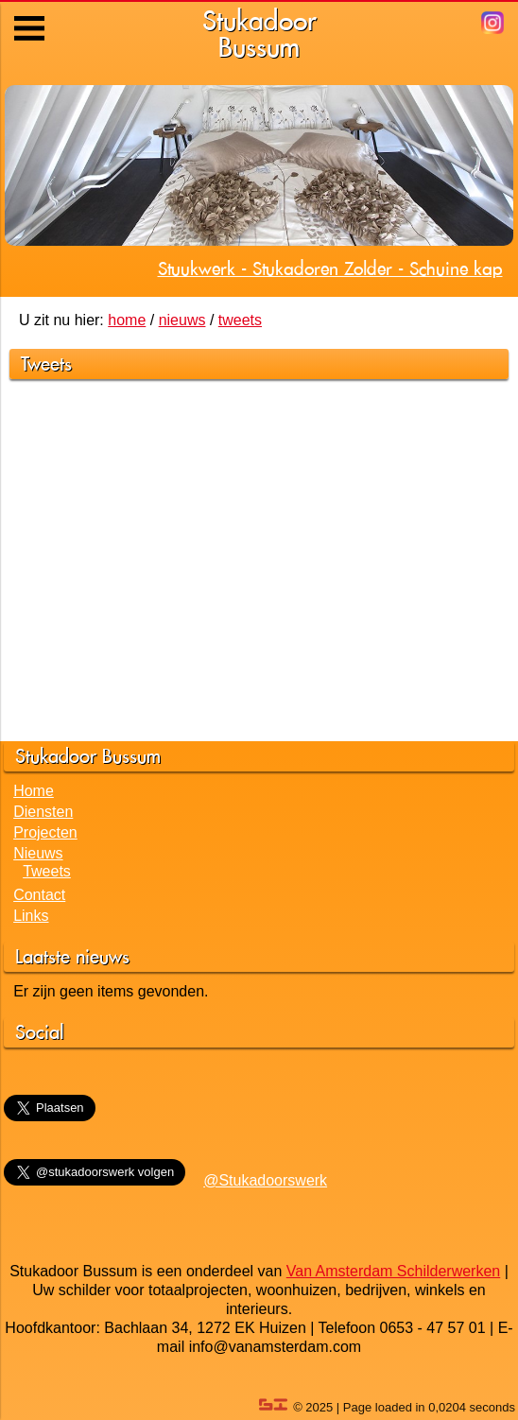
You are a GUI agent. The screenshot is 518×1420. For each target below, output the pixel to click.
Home (33, 791)
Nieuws (37, 853)
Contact (39, 895)
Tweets (47, 871)
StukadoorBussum (259, 33)
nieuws (182, 320)
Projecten (45, 832)
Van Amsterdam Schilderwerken (393, 1271)
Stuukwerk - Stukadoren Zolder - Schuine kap (330, 268)
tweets (240, 320)
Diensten (43, 812)
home (127, 320)
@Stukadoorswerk (265, 1180)
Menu (30, 14)
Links (30, 916)
